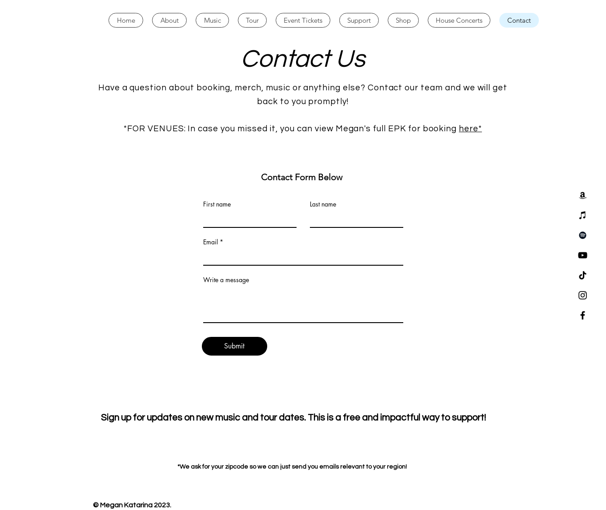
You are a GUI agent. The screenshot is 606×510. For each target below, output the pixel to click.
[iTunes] (582, 215)
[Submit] (234, 346)
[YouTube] (582, 255)
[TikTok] (582, 275)
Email (210, 242)
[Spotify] (582, 235)
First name (217, 204)
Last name (323, 204)
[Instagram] (582, 295)
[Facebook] (582, 315)
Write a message (226, 280)
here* (470, 128)
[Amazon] (582, 195)
